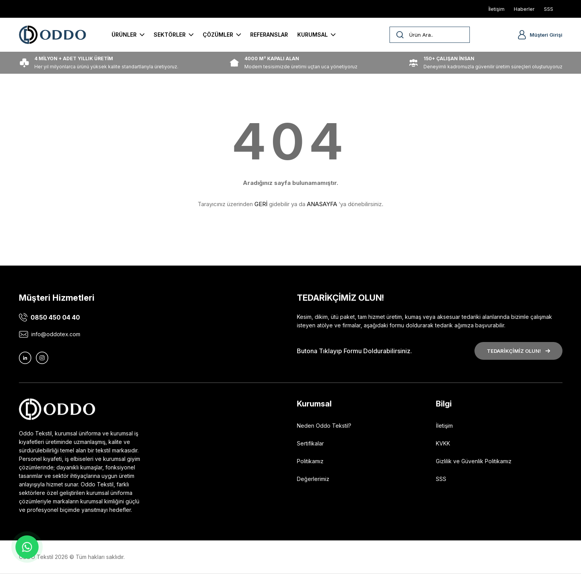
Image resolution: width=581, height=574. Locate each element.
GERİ (261, 204)
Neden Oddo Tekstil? (324, 425)
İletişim (444, 425)
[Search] (430, 35)
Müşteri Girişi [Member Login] (546, 35)
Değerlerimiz (313, 479)
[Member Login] (522, 34)
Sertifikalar (310, 443)
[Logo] (52, 34)
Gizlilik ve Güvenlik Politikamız (474, 461)
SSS (441, 479)
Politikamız (310, 461)
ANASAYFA (322, 204)
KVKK (443, 443)
